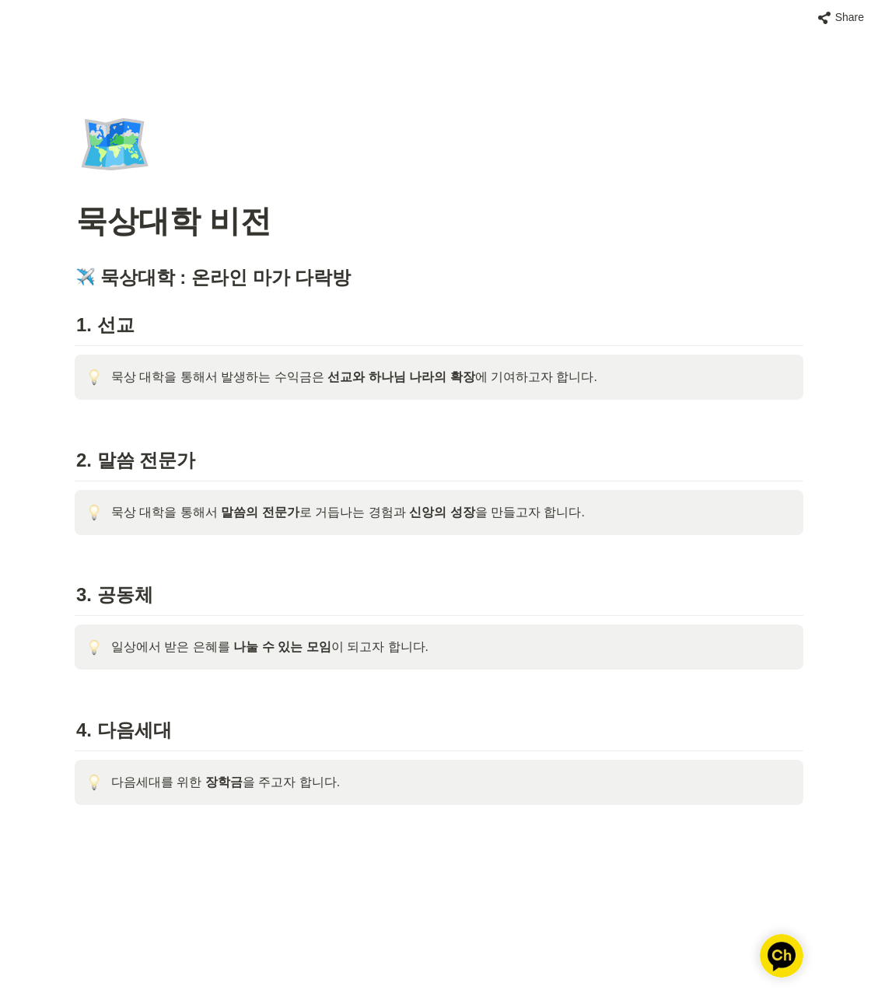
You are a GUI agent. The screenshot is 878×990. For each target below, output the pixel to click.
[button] (841, 18)
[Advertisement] (439, 949)
